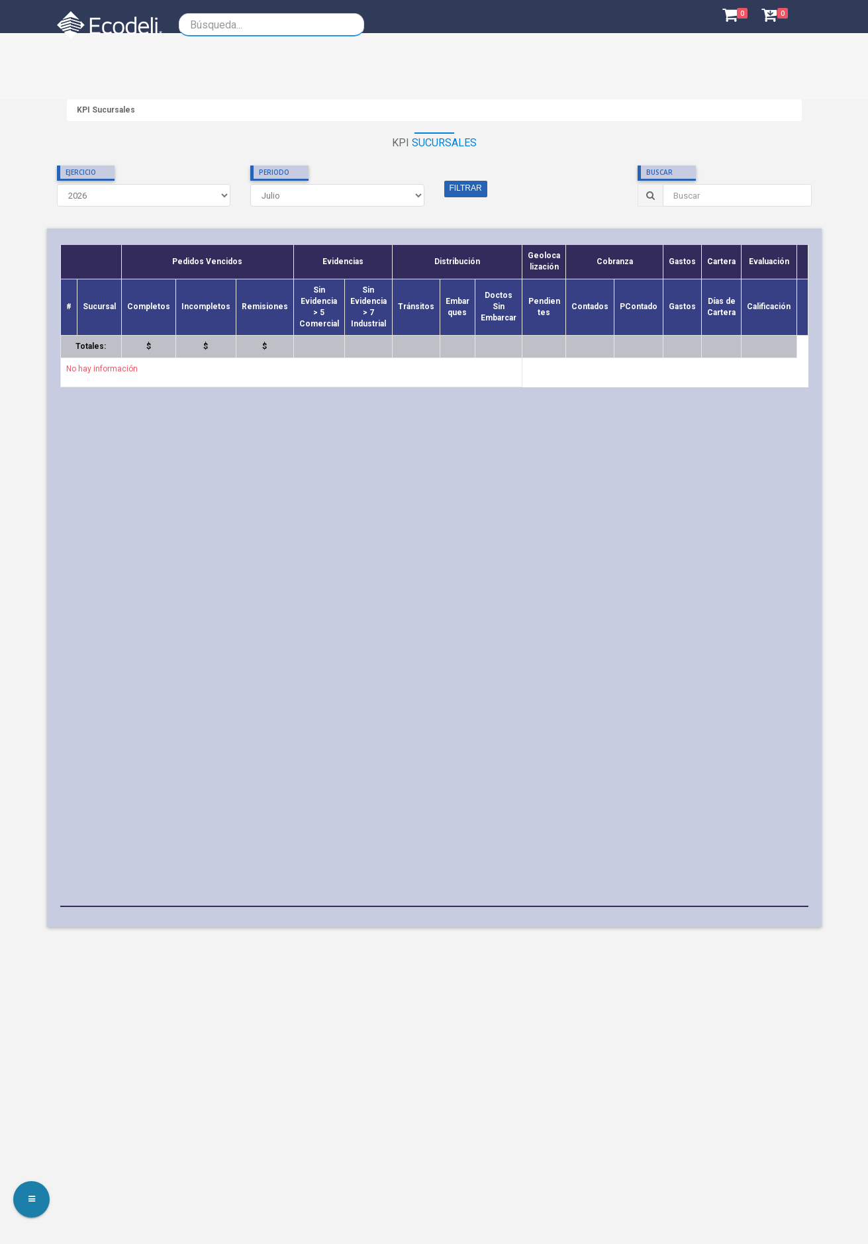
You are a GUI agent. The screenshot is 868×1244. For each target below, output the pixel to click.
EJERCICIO (81, 172)
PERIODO (274, 172)
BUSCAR (659, 172)
